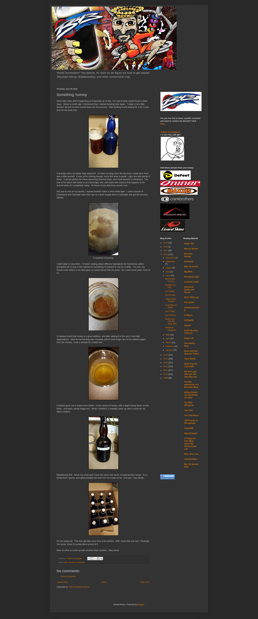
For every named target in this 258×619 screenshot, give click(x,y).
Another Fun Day (170, 286)
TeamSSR (188, 428)
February (170, 346)
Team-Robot (190, 359)
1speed (187, 325)
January (169, 350)
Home (104, 582)
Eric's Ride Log (191, 297)
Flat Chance (170, 315)
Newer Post (62, 582)
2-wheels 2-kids (191, 282)
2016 (165, 254)
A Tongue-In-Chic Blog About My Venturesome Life (190, 443)
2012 (165, 366)
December (170, 258)
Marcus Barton (191, 249)
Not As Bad (170, 295)
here (162, 124)
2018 (165, 247)
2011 (165, 370)
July (168, 272)
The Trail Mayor (191, 415)
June (168, 275)
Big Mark (188, 272)
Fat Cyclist (189, 302)
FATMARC (189, 320)
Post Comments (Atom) (79, 587)
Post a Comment (68, 576)
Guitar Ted (189, 243)
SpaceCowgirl (190, 433)
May (168, 335)
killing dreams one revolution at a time (191, 395)
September (170, 261)
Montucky (189, 261)
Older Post (145, 582)
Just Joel (188, 410)
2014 (165, 359)
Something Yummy (170, 280)
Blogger (140, 604)
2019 (165, 243)
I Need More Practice (170, 300)
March (169, 342)
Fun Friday (170, 291)
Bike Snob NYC (191, 266)
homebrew (81, 562)
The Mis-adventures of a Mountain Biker (191, 384)
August (169, 268)
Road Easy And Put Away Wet (171, 321)
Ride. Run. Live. (191, 454)
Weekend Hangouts (170, 328)
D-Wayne (188, 315)
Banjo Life (189, 338)
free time (72, 562)
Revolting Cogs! (191, 277)
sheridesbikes (190, 459)
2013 (165, 363)
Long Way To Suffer (171, 306)
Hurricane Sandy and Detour (189, 289)
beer (66, 562)
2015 (165, 355)
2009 (165, 378)
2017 (165, 250)
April (168, 338)
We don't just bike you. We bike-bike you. (190, 374)
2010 (165, 374)
